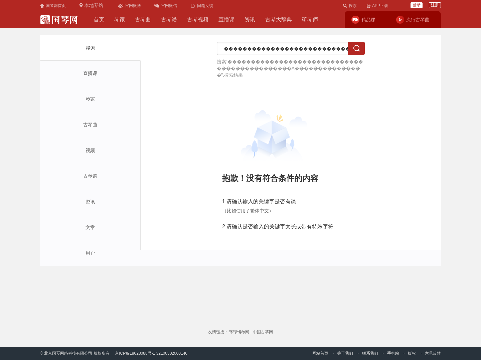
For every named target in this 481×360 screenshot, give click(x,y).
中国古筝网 (263, 332)
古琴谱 (169, 19)
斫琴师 (310, 19)
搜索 (90, 48)
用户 (90, 253)
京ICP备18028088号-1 (135, 353)
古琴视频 (197, 19)
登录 (417, 5)
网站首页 (320, 353)
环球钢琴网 (239, 332)
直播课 (226, 19)
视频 (90, 150)
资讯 (250, 19)
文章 (90, 227)
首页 (99, 19)
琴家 (119, 19)
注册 (435, 5)
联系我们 (370, 353)
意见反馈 (433, 353)
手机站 (393, 353)
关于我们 (345, 353)
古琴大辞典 (278, 19)
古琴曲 (143, 19)
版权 (412, 353)
